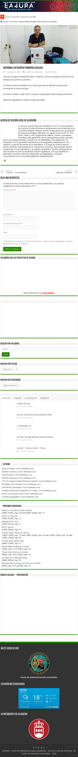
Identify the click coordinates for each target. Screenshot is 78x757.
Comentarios (31, 398)
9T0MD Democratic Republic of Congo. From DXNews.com (29, 490)
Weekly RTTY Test (10, 521)
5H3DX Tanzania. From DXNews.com (19, 478)
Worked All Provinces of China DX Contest (21, 563)
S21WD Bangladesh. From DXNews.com (20, 497)
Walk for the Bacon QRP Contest (17, 510)
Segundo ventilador (58, 172)
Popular (17, 398)
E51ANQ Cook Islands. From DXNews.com (21, 484)
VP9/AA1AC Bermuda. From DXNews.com (21, 487)
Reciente (7, 398)
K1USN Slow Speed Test (13, 541)
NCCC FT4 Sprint (9, 516)
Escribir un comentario (34, 72)
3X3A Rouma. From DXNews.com (17, 475)
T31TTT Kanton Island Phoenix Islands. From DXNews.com (29, 481)
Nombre (8, 214)
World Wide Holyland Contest (15, 546)
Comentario (9, 190)
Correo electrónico (12, 223)
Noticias (13, 21)
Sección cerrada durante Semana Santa (35, 437)
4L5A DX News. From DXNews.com (18, 468)
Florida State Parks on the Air (15, 533)
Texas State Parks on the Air (15, 552)
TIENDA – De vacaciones (20, 172)
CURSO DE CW (23, 403)
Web (5, 232)
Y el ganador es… (25, 426)
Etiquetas (44, 398)
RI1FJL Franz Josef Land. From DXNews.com (22, 494)
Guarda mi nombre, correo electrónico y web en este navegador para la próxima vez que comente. (37, 242)
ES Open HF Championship (14, 557)
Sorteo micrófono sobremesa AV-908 (20, 17)
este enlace (49, 293)
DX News (6, 464)
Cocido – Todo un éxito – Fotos (31, 448)
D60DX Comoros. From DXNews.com (19, 471)
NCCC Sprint (7, 527)
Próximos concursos (12, 506)
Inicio (4, 21)
